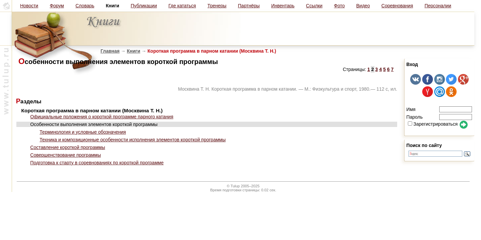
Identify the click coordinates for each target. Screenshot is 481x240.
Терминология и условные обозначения (83, 132)
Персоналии (438, 5)
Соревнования (397, 5)
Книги (133, 51)
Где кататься (182, 5)
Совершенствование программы (65, 155)
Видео (363, 5)
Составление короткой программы (67, 147)
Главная (110, 51)
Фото (339, 5)
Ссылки (314, 5)
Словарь (84, 5)
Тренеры (216, 5)
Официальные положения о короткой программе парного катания (101, 116)
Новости (29, 5)
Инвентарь (283, 5)
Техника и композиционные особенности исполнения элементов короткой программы (133, 139)
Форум (57, 5)
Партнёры (249, 5)
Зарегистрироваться (433, 124)
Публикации (144, 5)
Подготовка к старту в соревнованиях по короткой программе (97, 162)
